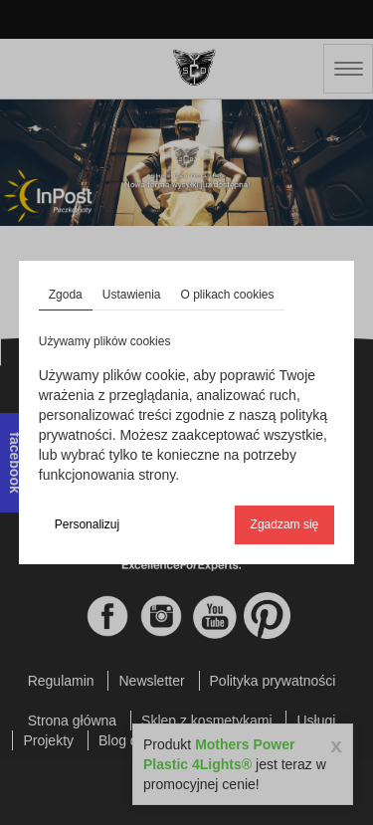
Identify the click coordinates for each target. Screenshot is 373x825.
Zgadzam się (285, 524)
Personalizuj (87, 524)
